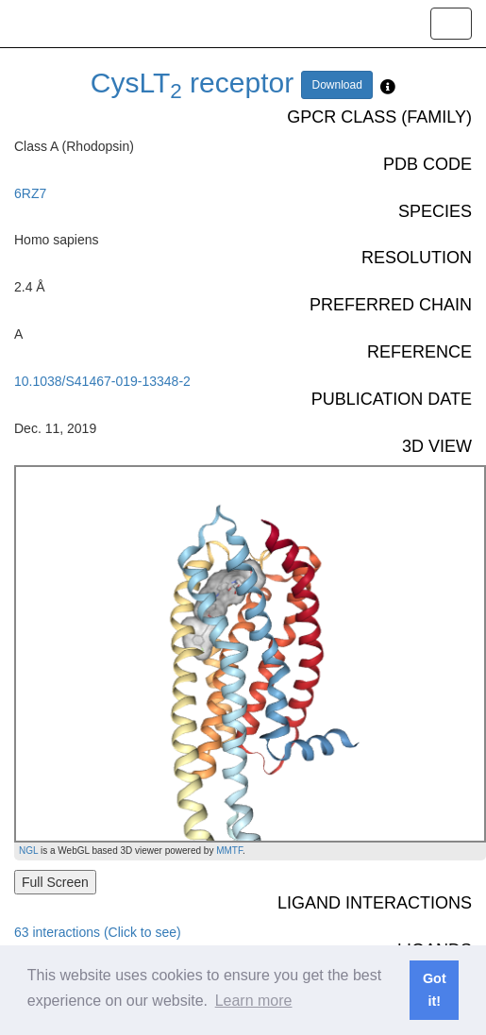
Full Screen (55, 882)
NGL (28, 850)
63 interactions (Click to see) (97, 932)
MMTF (229, 850)
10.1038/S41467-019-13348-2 (102, 381)
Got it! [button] (434, 990)
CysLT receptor (192, 82)
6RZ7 (30, 193)
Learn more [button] (254, 1001)
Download (336, 85)
